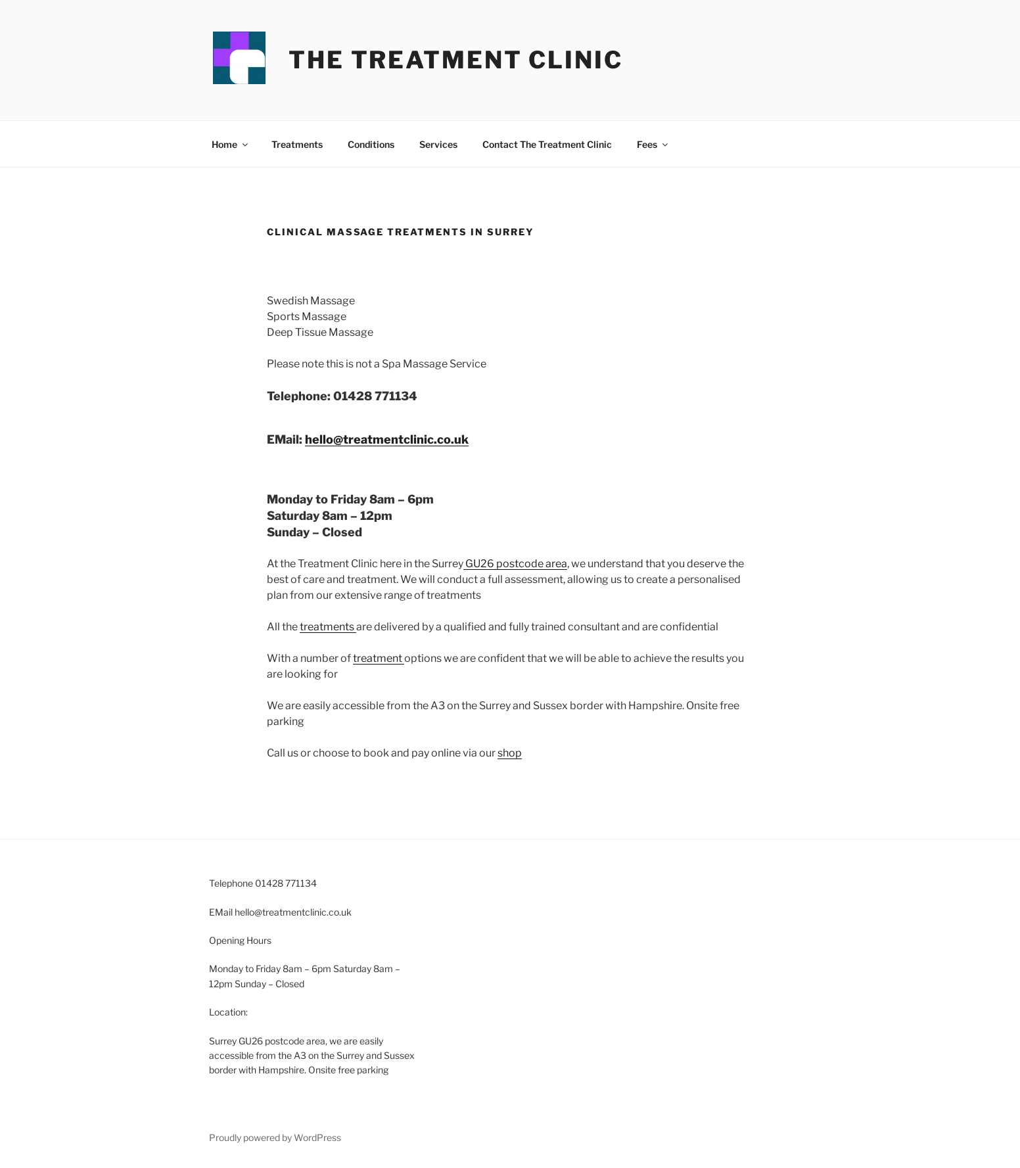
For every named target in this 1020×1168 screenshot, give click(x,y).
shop (510, 753)
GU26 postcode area (515, 563)
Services (438, 144)
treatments (328, 626)
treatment (378, 658)
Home (231, 144)
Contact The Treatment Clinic (547, 144)
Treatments (297, 144)
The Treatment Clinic (456, 59)
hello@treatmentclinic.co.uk (387, 439)
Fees (653, 144)
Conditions (371, 144)
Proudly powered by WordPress (275, 1137)
